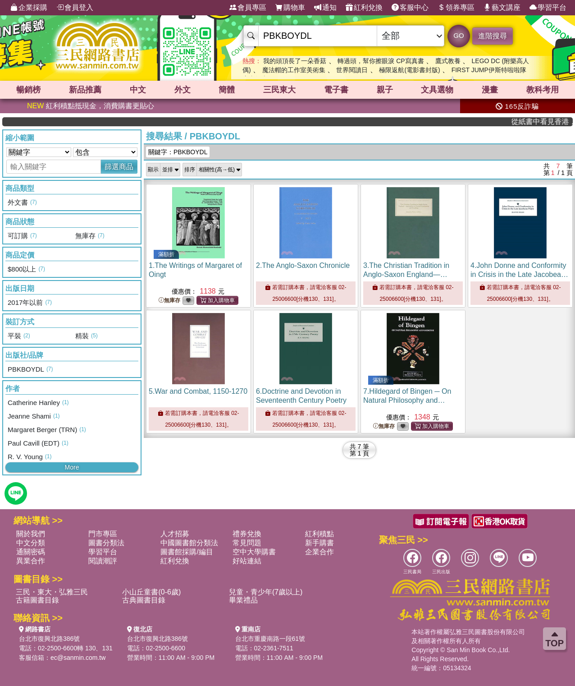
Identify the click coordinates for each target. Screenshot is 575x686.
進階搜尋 (492, 36)
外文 (182, 89)
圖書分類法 (106, 543)
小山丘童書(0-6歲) (151, 592)
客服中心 (410, 7)
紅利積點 (319, 534)
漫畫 (490, 89)
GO (458, 35)
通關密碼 (30, 552)
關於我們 (30, 534)
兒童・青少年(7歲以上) (266, 592)
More (72, 467)
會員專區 (247, 7)
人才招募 (174, 534)
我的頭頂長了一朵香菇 (294, 60)
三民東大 (279, 89)
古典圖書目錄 (143, 600)
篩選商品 (119, 166)
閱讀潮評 (102, 561)
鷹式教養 (448, 60)
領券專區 (456, 7)
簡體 (227, 89)
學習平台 (547, 7)
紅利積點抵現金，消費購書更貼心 (90, 106)
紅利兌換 (364, 7)
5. (198, 391)
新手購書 (319, 543)
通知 (325, 7)
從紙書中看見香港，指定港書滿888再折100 (549, 121)
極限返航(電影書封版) (409, 70)
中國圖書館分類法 (189, 543)
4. (519, 274)
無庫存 (169, 300)
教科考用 (542, 89)
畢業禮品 (243, 600)
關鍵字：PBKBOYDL (177, 152)
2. (303, 265)
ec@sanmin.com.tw (77, 657)
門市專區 (102, 534)
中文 (138, 89)
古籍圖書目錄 (37, 600)
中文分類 (30, 543)
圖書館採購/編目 (186, 552)
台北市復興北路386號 (49, 638)
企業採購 (28, 7)
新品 (85, 89)
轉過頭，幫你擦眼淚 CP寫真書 (381, 60)
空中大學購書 (254, 552)
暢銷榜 (28, 89)
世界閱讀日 (352, 70)
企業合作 (319, 552)
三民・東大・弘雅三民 (52, 592)
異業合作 (30, 561)
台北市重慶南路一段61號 (270, 638)
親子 (385, 89)
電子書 (336, 89)
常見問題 (247, 543)
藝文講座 (502, 7)
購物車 (290, 7)
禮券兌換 (247, 534)
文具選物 (437, 89)
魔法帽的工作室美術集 (293, 70)
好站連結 (247, 561)
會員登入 (74, 7)
